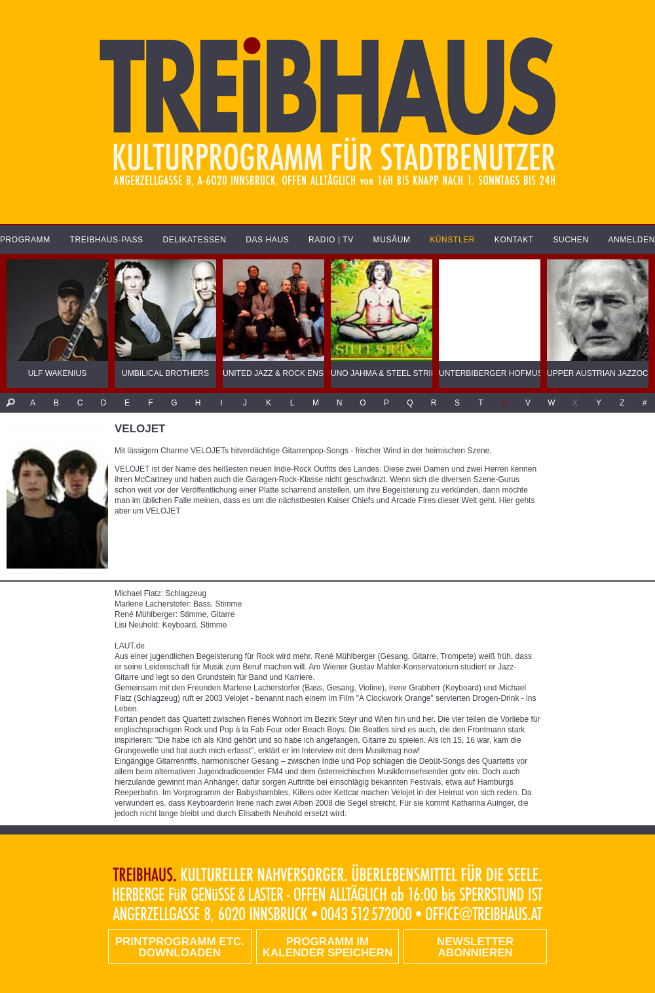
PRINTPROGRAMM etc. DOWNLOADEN (179, 947)
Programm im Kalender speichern (327, 947)
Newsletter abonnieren (475, 947)
